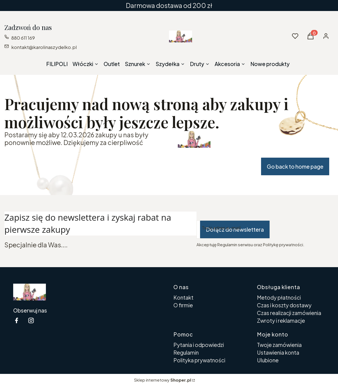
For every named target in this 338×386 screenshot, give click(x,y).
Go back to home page (295, 166)
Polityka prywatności (199, 360)
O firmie (183, 305)
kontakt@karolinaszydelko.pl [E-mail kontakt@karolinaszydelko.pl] (44, 47)
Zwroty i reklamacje (281, 320)
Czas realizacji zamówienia (289, 313)
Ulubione (268, 360)
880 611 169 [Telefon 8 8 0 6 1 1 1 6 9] (23, 38)
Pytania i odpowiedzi (198, 344)
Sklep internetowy (162, 379)
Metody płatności (279, 297)
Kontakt (183, 297)
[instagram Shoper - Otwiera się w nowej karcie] (31, 320)
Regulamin (186, 352)
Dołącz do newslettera (235, 229)
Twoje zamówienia (279, 344)
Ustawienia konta (278, 352)
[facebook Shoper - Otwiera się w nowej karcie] (16, 320)
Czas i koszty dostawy (284, 305)
